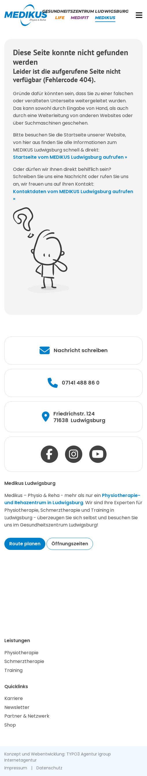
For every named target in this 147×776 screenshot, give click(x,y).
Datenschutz (49, 768)
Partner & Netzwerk (26, 716)
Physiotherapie (21, 652)
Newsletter (16, 707)
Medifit (80, 17)
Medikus (105, 17)
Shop (10, 725)
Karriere (13, 698)
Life (59, 17)
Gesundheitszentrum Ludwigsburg (85, 11)
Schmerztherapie (24, 661)
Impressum (15, 768)
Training (13, 670)
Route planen (24, 543)
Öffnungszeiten (69, 543)
